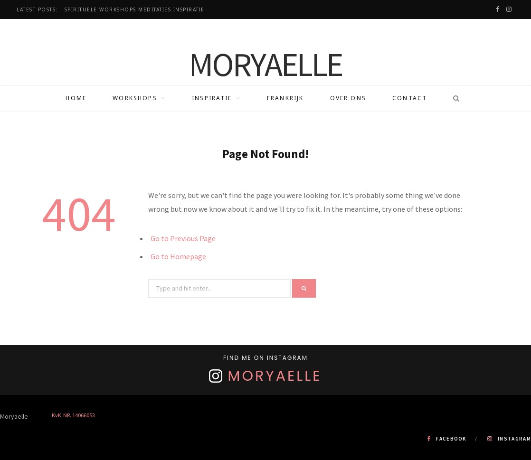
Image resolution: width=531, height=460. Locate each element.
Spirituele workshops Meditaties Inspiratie (135, 10)
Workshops (135, 98)
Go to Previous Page (183, 238)
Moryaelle (275, 376)
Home (76, 98)
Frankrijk (285, 98)
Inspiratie (212, 98)
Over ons (348, 98)
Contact (409, 98)
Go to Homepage (178, 256)
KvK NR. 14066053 (73, 415)
